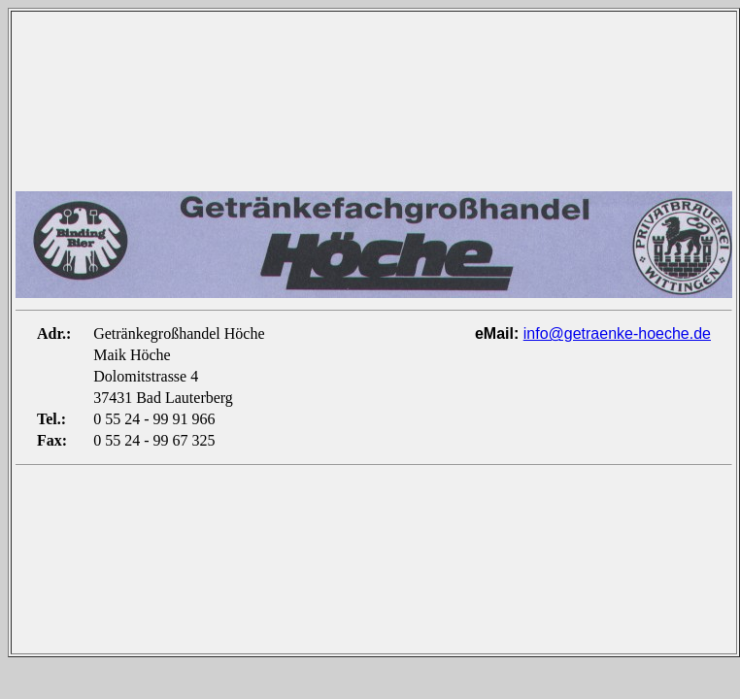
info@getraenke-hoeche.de (617, 333)
